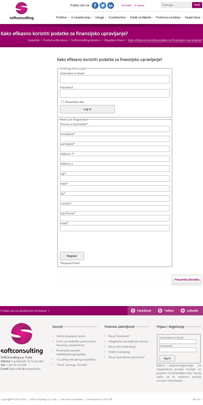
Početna (61, 17)
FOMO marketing (119, 352)
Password (66, 87)
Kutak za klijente (140, 17)
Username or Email (72, 73)
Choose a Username (74, 124)
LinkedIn (192, 311)
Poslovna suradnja (168, 17)
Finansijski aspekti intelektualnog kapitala (71, 352)
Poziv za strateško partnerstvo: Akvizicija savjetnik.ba (76, 343)
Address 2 (66, 164)
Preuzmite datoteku (186, 279)
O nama (139, 5)
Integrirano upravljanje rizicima (128, 341)
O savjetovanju (80, 17)
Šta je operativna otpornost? (127, 357)
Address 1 (67, 154)
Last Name (67, 144)
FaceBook (144, 311)
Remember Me (74, 102)
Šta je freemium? (119, 336)
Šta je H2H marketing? (122, 346)
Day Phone (68, 213)
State (64, 183)
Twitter (169, 311)
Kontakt (126, 5)
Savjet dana (192, 17)
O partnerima (117, 17)
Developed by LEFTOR (99, 399)
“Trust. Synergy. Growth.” (72, 365)
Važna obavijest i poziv (71, 336)
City (63, 174)
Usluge (99, 17)
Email (64, 223)
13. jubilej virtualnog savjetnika (76, 359)
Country (66, 203)
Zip (62, 193)
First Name (67, 134)
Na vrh (196, 399)
